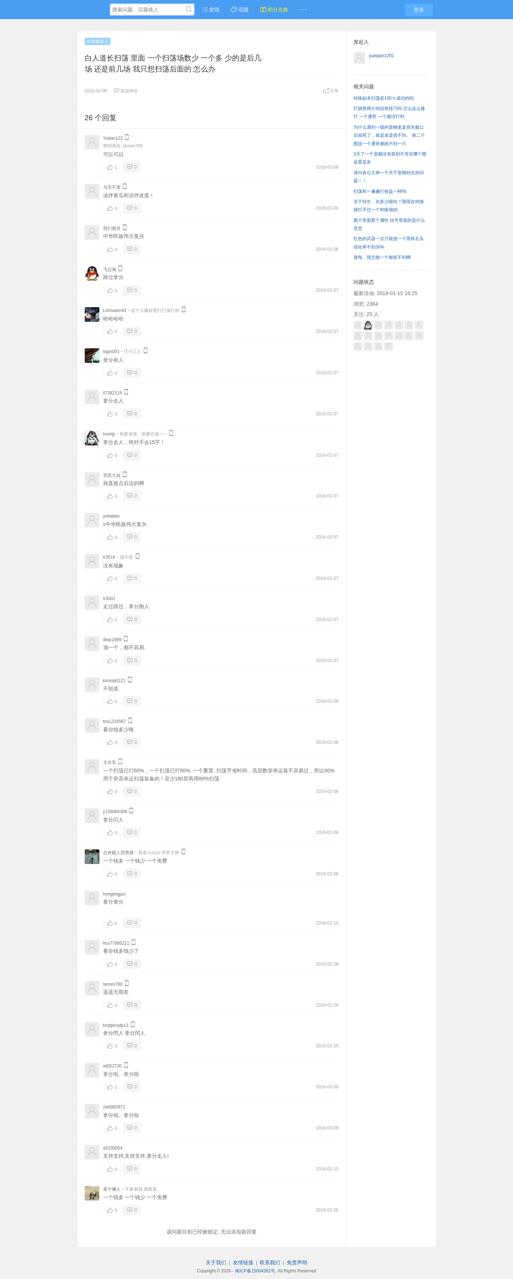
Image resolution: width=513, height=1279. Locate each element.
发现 (211, 9)
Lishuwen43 (115, 310)
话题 (240, 9)
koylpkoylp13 (115, 1025)
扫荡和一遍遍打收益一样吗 (379, 191)
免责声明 (297, 1262)
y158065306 (115, 811)
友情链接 (243, 1262)
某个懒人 (112, 1189)
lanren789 (132, 145)
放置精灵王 (98, 41)
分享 (330, 90)
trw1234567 (114, 721)
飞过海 (109, 269)
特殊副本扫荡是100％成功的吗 (383, 98)
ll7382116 (112, 393)
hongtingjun (114, 894)
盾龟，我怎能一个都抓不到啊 (382, 257)
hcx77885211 (116, 943)
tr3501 (109, 598)
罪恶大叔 (112, 475)
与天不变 (112, 187)
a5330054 (112, 1148)
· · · (303, 9)
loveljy (109, 434)
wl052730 (112, 1066)
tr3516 (109, 557)
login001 (111, 351)
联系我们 (270, 1262)
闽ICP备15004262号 (255, 1271)
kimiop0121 (114, 680)
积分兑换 (274, 9)
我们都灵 (112, 228)
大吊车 (109, 762)
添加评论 (126, 90)
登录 (419, 10)
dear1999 (112, 639)
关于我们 (216, 1262)
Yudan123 (113, 138)
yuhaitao (111, 516)
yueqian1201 (381, 55)
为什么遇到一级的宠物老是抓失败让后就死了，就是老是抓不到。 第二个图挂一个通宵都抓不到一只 (389, 135)
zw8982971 (114, 1107)
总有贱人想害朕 (118, 852)
